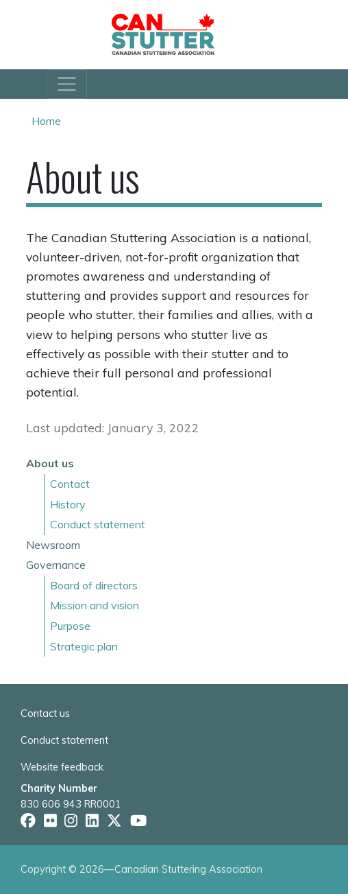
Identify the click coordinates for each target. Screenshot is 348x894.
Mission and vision (94, 605)
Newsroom (53, 545)
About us (50, 463)
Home (46, 121)
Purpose (70, 626)
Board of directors (94, 585)
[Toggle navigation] (67, 84)
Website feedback (62, 767)
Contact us (45, 713)
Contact (70, 484)
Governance (56, 565)
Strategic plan (84, 646)
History (68, 504)
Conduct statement (97, 524)
